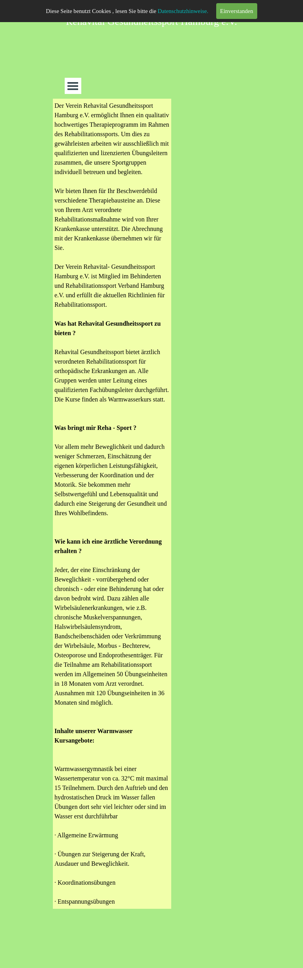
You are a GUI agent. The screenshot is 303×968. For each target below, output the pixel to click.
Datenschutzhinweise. (183, 11)
